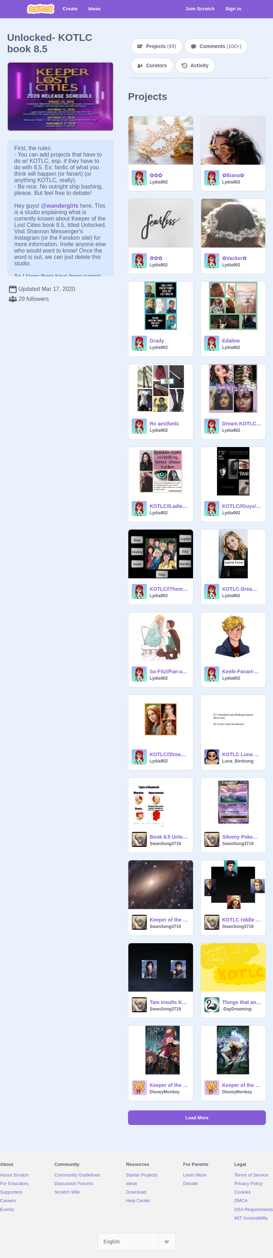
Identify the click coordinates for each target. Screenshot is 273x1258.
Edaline (231, 341)
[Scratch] (40, 9)
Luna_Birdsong (237, 761)
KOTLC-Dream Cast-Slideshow (241, 589)
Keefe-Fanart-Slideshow (241, 671)
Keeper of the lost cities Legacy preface (169, 1085)
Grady (157, 341)
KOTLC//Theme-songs (169, 589)
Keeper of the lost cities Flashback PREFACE (241, 1085)
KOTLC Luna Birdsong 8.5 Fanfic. (241, 754)
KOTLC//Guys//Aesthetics (241, 506)
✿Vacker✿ (234, 258)
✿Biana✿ (233, 175)
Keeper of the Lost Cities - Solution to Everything (169, 920)
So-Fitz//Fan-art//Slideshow (169, 671)
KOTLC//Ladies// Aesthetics (169, 506)
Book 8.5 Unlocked (169, 837)
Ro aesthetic (164, 423)
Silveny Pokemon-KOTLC (241, 837)
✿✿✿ (156, 175)
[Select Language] (136, 1241)
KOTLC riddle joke (241, 920)
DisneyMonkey (165, 1091)
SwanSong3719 (165, 843)
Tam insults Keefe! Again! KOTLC (169, 1002)
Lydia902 (159, 182)
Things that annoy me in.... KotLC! (241, 1002)
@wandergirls (60, 206)
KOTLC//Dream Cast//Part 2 (169, 754)
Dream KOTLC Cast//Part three (241, 423)
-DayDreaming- (237, 1009)
